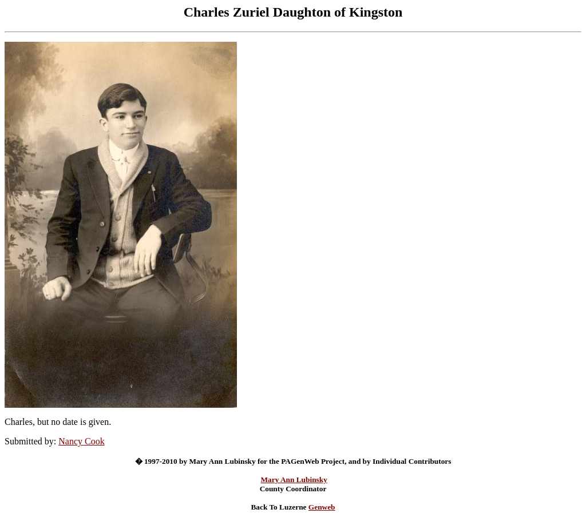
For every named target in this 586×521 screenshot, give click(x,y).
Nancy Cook (81, 441)
